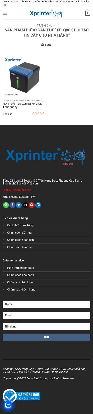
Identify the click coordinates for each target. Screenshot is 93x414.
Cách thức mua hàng (20, 225)
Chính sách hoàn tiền (20, 240)
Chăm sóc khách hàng (21, 289)
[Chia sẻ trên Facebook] (12, 205)
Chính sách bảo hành (20, 275)
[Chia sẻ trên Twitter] (19, 205)
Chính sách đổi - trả (19, 232)
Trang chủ (44, 25)
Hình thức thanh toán (20, 268)
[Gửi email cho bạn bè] (25, 205)
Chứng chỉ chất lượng (20, 282)
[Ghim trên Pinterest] (32, 205)
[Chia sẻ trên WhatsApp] (6, 205)
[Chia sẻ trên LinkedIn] (38, 205)
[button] (5, 13)
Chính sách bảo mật (20, 247)
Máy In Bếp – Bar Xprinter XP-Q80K (22, 103)
